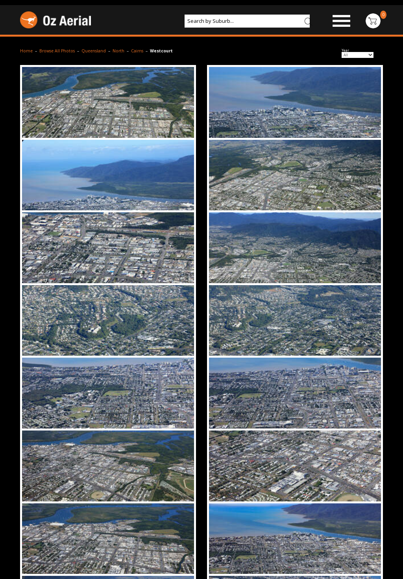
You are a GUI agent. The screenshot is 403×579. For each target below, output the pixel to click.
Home (26, 51)
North (118, 51)
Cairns (137, 51)
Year (345, 50)
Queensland (93, 51)
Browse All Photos (57, 51)
